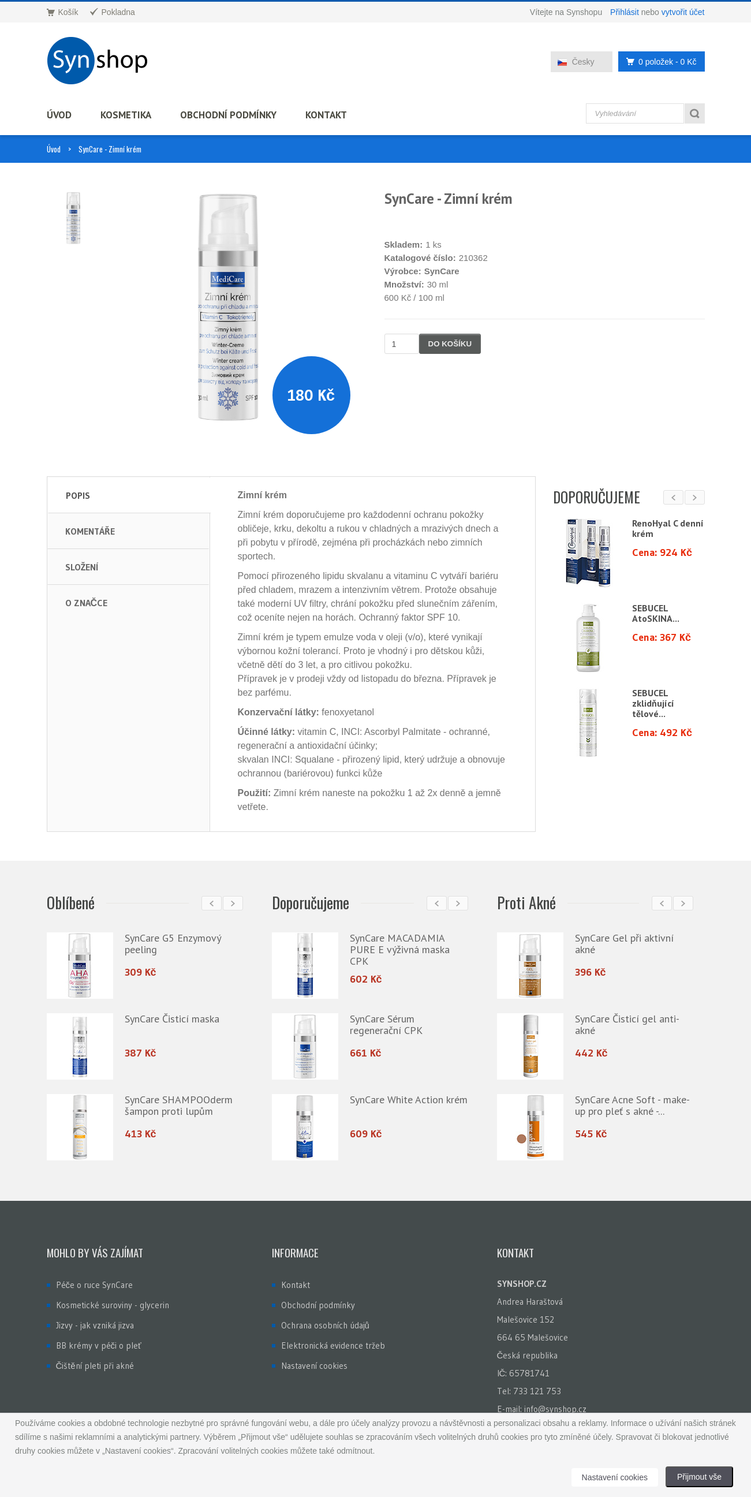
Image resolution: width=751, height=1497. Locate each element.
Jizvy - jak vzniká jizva (95, 1325)
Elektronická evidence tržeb (333, 1345)
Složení (81, 567)
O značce (86, 602)
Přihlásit (624, 12)
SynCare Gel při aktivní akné (624, 943)
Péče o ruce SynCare (94, 1284)
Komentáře (90, 531)
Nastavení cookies (314, 1365)
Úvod (59, 115)
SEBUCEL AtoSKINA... (655, 613)
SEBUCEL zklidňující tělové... (653, 703)
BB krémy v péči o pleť (98, 1345)
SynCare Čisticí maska (172, 1018)
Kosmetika (125, 115)
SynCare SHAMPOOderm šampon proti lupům (179, 1105)
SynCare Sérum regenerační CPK (386, 1024)
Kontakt (326, 115)
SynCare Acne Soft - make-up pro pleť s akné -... (632, 1105)
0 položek (658, 61)
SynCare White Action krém (409, 1099)
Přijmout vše (699, 1476)
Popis (78, 495)
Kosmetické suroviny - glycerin (112, 1305)
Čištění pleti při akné (95, 1365)
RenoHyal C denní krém (668, 528)
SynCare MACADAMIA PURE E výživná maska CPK (400, 949)
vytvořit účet (683, 12)
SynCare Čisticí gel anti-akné (627, 1024)
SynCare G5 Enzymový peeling (173, 943)
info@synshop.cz (555, 1408)
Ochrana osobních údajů (325, 1325)
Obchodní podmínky (228, 115)
